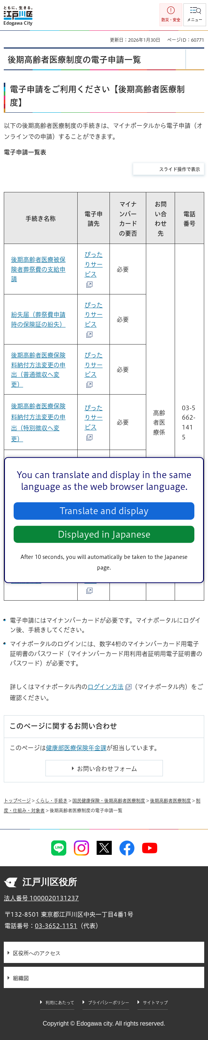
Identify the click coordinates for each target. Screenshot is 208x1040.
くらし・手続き (51, 800)
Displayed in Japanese (104, 534)
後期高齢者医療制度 (170, 800)
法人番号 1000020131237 (41, 898)
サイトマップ (155, 1003)
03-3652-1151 (56, 926)
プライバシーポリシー (108, 1003)
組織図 (21, 978)
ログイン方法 (109, 687)
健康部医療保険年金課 (76, 748)
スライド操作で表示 (179, 169)
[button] (194, 14)
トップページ (17, 800)
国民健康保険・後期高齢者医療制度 (108, 800)
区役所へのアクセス (37, 953)
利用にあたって (59, 1003)
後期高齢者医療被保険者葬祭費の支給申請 (38, 269)
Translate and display (104, 511)
